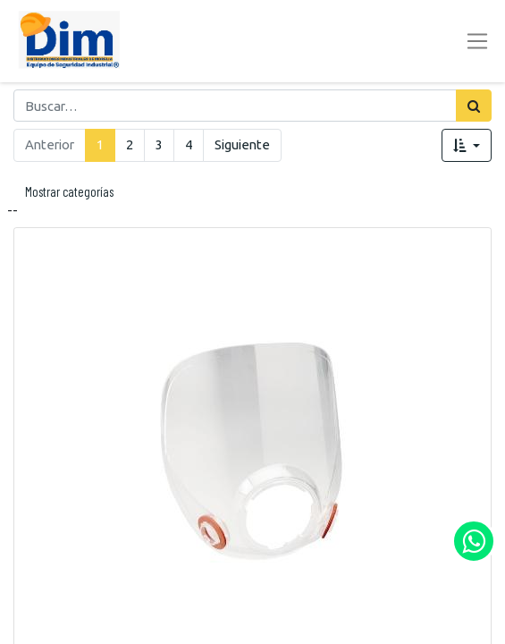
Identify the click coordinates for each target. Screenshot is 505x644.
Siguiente (242, 144)
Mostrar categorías (69, 191)
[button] (467, 145)
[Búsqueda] (474, 105)
